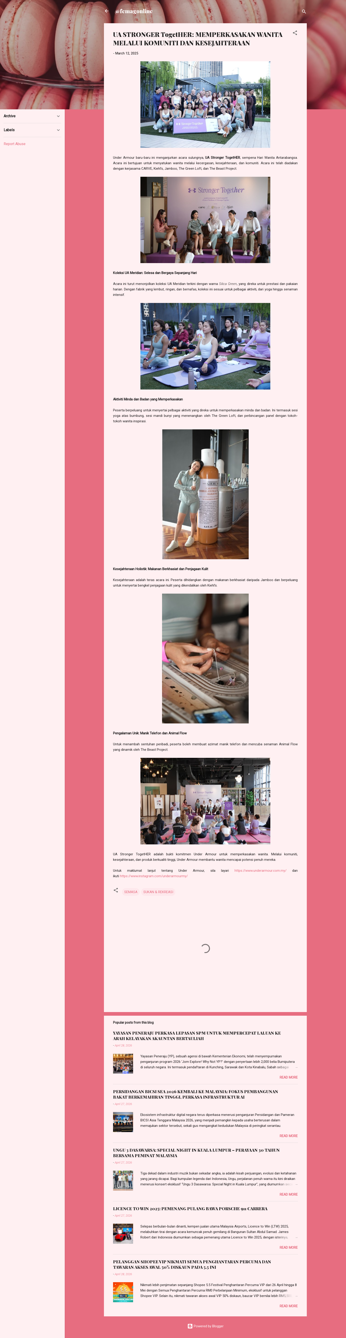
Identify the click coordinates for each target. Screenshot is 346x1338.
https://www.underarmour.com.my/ (261, 871)
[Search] (304, 12)
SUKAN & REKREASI (158, 892)
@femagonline (134, 11)
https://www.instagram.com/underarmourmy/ (154, 876)
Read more (289, 1077)
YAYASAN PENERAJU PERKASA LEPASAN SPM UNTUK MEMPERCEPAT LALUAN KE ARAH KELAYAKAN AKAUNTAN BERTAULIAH (197, 1035)
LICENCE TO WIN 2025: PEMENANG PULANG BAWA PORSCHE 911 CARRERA (190, 1208)
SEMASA (130, 892)
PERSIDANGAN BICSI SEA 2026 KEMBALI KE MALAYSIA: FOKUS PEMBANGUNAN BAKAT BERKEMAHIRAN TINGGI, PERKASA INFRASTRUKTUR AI (195, 1094)
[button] (295, 33)
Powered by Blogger (205, 1326)
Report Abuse (15, 144)
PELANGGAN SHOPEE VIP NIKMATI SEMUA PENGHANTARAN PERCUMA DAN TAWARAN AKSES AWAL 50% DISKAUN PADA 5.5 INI (192, 1264)
